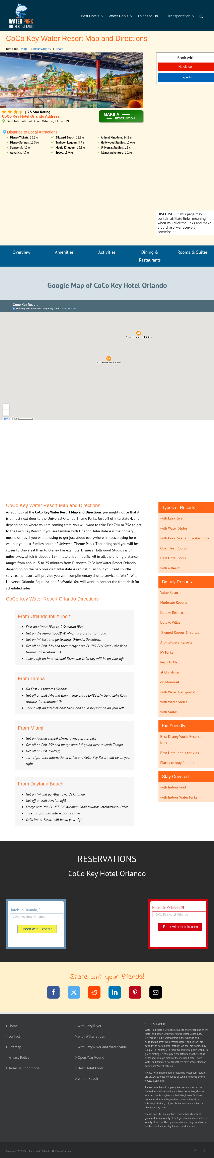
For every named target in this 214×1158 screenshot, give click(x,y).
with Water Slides (173, 528)
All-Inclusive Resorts (176, 642)
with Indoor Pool (173, 787)
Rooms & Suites (192, 252)
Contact (14, 1036)
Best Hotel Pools (173, 558)
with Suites (169, 712)
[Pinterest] (137, 993)
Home (13, 1026)
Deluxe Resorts (172, 612)
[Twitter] (76, 993)
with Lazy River (172, 518)
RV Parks (166, 652)
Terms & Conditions (23, 1068)
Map (24, 49)
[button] (201, 16)
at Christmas (170, 672)
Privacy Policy (18, 1057)
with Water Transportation (180, 692)
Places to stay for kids (177, 762)
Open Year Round (173, 548)
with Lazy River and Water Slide (184, 538)
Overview (21, 252)
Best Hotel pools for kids (179, 752)
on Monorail (169, 682)
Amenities (64, 252)
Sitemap (14, 1047)
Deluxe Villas (170, 622)
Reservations (42, 49)
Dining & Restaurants (150, 256)
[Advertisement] (186, 148)
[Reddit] (96, 993)
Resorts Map (170, 662)
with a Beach (170, 568)
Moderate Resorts (174, 602)
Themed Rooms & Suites (179, 632)
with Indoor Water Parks (178, 797)
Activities (107, 252)
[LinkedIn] (117, 993)
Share (59, 49)
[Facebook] (56, 993)
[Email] (158, 993)
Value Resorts (170, 592)
